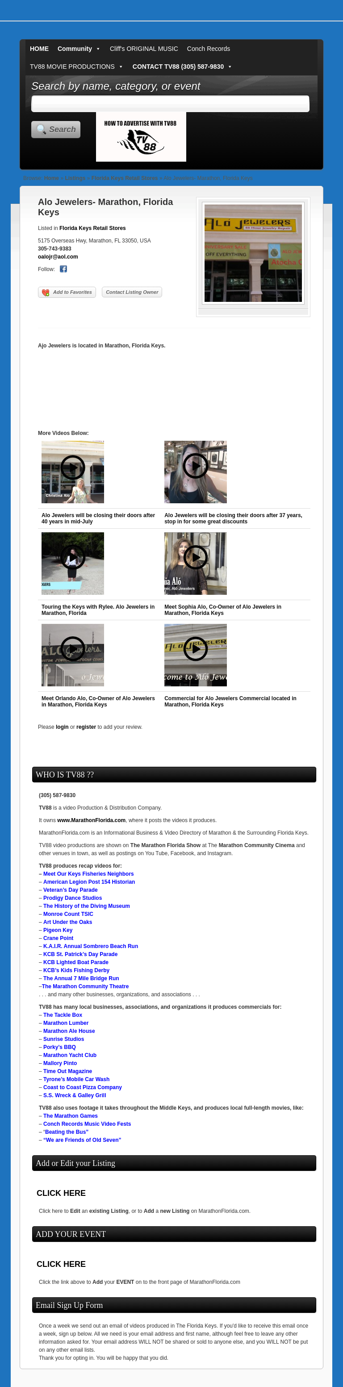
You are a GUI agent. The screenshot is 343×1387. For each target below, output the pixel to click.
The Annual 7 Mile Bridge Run (81, 978)
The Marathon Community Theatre (85, 986)
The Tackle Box (62, 1015)
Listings (75, 178)
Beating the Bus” (66, 1132)
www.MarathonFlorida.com (91, 820)
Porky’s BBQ (59, 1047)
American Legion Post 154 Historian (89, 882)
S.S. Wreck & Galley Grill (74, 1095)
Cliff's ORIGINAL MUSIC (144, 48)
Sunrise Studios (63, 1039)
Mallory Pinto (60, 1063)
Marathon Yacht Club (69, 1055)
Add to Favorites (67, 293)
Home (51, 178)
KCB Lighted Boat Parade (76, 962)
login (62, 727)
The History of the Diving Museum (86, 906)
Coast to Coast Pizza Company (82, 1087)
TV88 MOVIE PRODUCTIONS (77, 66)
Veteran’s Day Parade (70, 890)
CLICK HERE (61, 1193)
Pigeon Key (57, 930)
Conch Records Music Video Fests (87, 1124)
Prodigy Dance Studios (72, 898)
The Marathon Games (70, 1116)
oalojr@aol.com (58, 257)
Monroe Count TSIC (68, 914)
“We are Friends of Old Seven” (82, 1140)
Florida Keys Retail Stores (125, 178)
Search (62, 129)
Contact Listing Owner (132, 292)
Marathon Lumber (65, 1023)
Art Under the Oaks (67, 922)
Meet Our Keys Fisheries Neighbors (88, 874)
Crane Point (58, 938)
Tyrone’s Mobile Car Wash (76, 1079)
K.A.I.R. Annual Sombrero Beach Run (90, 946)
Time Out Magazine (67, 1071)
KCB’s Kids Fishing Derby (76, 970)
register (86, 727)
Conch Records (208, 48)
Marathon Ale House (69, 1031)
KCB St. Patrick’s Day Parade (80, 954)
